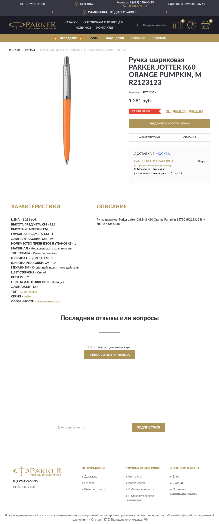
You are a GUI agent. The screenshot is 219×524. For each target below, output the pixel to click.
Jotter (28, 296)
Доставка (90, 476)
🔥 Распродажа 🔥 (67, 38)
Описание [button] (189, 137)
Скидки (178, 483)
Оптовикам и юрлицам (103, 22)
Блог (176, 476)
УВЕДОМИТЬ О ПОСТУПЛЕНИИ (169, 123)
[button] (135, 5)
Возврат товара (95, 489)
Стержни (138, 38)
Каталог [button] (71, 22)
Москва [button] (163, 153)
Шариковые (28, 291)
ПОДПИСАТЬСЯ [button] (148, 427)
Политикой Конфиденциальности (109, 437)
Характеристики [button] (149, 137)
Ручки (94, 38)
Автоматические (48, 301)
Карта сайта (136, 483)
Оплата (89, 483)
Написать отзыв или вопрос (109, 355)
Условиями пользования (147, 437)
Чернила (159, 38)
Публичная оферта (141, 489)
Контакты (104, 27)
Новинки (83, 27)
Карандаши (115, 38)
